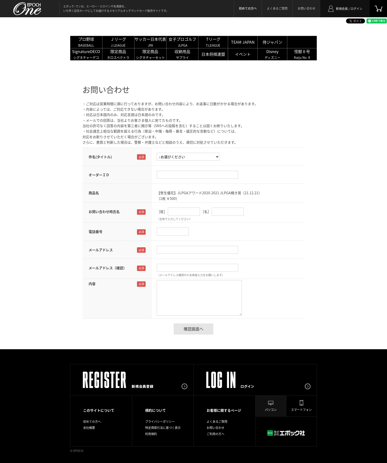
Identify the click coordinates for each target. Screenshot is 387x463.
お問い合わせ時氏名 (104, 211)
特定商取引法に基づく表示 (163, 427)
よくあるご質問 (277, 8)
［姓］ (162, 211)
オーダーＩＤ (99, 174)
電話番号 (95, 231)
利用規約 (151, 434)
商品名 (94, 192)
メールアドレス (101, 249)
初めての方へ (92, 421)
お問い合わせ (306, 8)
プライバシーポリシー (160, 421)
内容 (92, 283)
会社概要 (89, 427)
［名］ (206, 211)
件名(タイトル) (100, 156)
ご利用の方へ (215, 434)
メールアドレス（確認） (108, 267)
